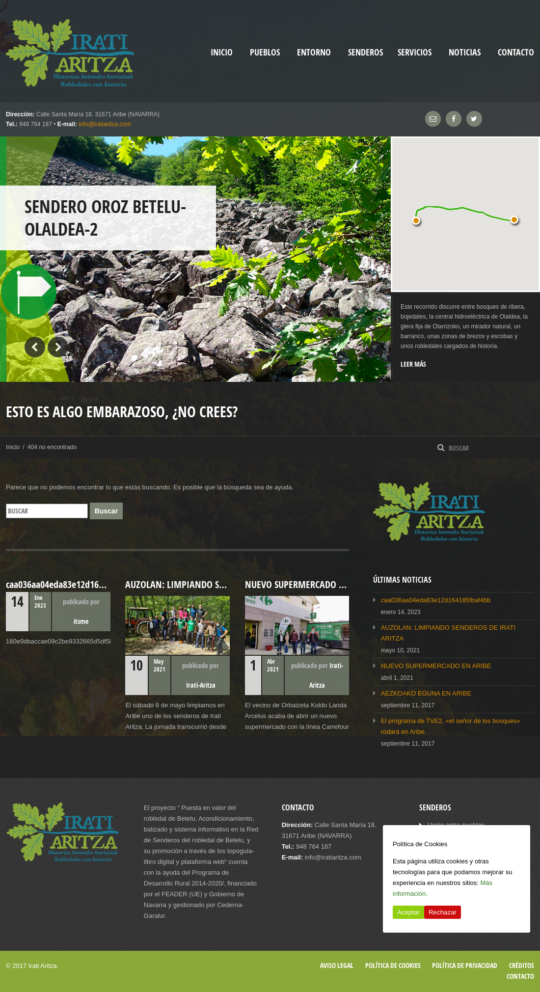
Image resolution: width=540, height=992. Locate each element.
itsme (81, 621)
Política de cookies (393, 965)
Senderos (365, 52)
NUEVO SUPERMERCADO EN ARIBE (436, 666)
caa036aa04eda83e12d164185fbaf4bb (435, 600)
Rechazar (443, 912)
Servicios (415, 52)
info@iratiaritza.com (105, 124)
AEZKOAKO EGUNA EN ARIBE (426, 693)
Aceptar (408, 912)
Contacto (516, 52)
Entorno (314, 52)
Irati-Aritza (201, 685)
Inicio (13, 447)
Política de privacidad (464, 965)
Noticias (465, 52)
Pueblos (265, 52)
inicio (222, 52)
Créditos (521, 965)
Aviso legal (336, 965)
